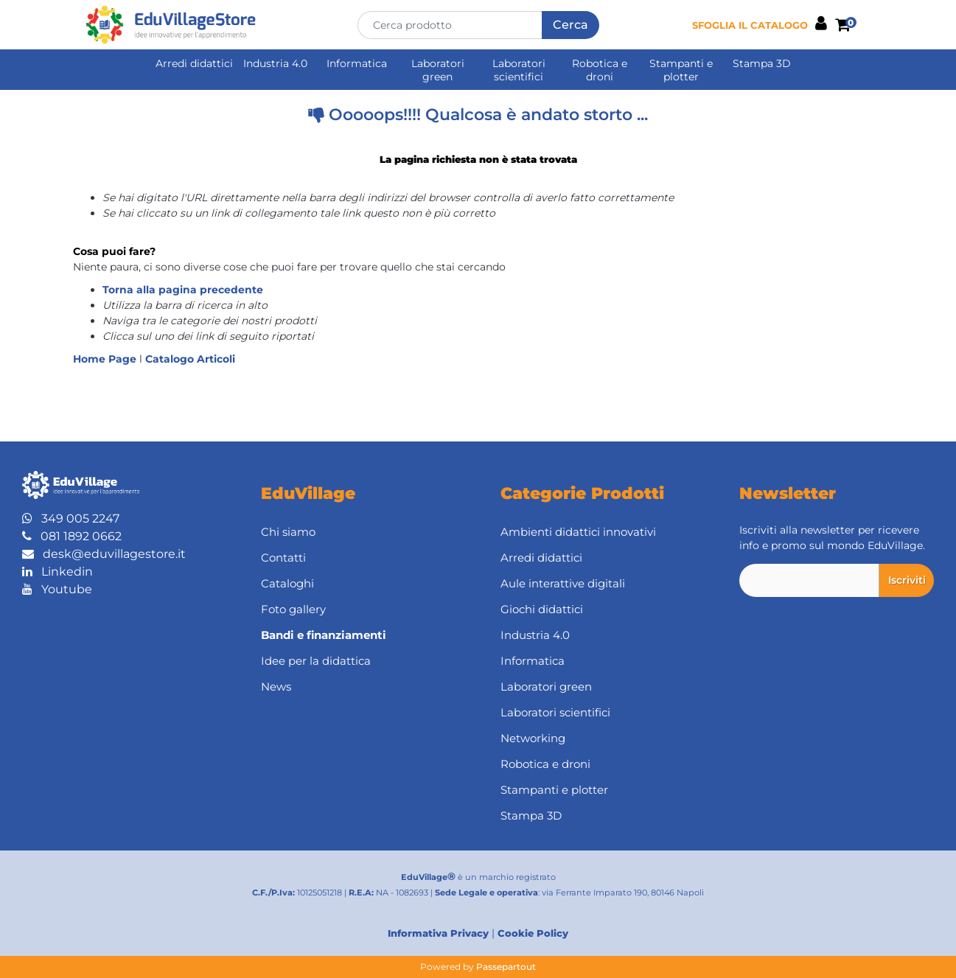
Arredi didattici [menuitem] (194, 63)
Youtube (57, 589)
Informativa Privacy (438, 933)
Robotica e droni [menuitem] (599, 70)
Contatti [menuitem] (283, 558)
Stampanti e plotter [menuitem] (681, 70)
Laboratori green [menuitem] (437, 70)
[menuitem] (358, 636)
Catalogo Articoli (190, 359)
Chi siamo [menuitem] (288, 532)
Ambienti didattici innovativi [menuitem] (578, 532)
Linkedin (57, 572)
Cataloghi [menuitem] (287, 583)
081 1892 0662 (72, 536)
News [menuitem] (276, 687)
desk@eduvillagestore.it (104, 554)
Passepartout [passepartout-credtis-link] (506, 966)
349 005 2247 (70, 518)
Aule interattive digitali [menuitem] (562, 583)
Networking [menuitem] (532, 738)
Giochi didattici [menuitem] (541, 609)
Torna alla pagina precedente (182, 289)
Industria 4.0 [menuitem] (275, 63)
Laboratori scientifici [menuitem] (518, 70)
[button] (570, 25)
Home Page (106, 359)
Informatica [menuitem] (357, 63)
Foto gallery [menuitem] (293, 609)
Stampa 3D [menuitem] (762, 63)
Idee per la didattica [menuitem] (316, 661)
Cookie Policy (533, 933)
